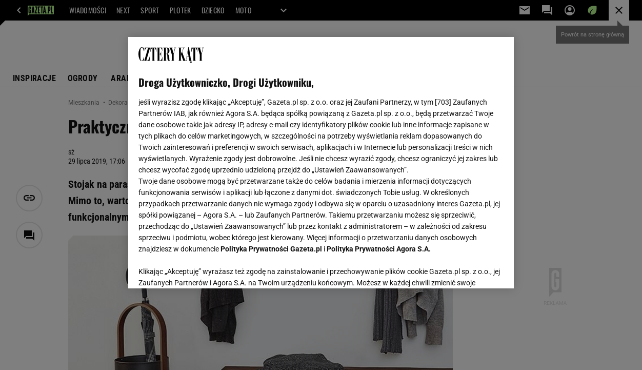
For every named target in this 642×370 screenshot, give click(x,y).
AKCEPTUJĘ (468, 268)
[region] (320, 162)
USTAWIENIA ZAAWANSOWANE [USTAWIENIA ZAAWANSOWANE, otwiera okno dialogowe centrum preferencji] (206, 268)
